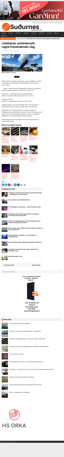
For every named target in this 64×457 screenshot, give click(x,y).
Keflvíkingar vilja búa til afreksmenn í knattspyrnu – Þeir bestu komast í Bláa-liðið (24, 214)
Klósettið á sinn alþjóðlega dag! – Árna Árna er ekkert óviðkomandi (27, 339)
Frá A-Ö (56, 33)
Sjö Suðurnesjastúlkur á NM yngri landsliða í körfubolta (25, 242)
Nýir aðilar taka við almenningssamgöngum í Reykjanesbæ (25, 331)
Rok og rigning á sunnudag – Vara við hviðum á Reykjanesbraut (22, 235)
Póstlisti (51, 22)
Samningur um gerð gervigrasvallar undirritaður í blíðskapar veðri (23, 250)
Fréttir (11, 33)
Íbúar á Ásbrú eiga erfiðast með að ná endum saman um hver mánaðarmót (25, 228)
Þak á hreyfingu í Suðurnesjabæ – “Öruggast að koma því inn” (24, 139)
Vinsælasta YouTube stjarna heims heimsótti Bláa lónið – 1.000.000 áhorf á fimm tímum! (25, 193)
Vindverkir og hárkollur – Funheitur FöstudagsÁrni (14, 139)
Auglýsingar (45, 22)
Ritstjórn (17, 51)
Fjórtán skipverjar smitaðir (16, 354)
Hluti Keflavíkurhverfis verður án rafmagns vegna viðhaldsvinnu (26, 362)
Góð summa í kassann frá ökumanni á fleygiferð (5, 176)
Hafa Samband (58, 22)
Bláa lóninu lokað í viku (15, 256)
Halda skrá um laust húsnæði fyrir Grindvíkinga (21, 377)
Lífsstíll (34, 33)
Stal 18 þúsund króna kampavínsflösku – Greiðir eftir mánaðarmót (33, 158)
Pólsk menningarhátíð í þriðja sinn (33, 138)
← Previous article (8, 265)
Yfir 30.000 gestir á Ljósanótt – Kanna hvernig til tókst (24, 207)
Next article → (36, 265)
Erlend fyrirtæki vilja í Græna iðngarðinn (19, 323)
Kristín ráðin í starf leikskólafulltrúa (19, 200)
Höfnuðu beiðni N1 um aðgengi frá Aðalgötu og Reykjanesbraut (24, 157)
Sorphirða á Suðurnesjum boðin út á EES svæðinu (14, 157)
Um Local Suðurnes (37, 22)
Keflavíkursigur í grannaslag (5, 155)
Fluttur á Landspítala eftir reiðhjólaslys (19, 392)
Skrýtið (3, 36)
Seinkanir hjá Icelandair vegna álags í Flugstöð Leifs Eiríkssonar (15, 176)
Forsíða (3, 33)
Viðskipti (41, 33)
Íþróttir (18, 33)
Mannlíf (26, 33)
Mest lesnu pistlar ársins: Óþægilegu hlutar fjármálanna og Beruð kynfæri (29, 346)
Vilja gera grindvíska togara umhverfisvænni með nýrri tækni (25, 384)
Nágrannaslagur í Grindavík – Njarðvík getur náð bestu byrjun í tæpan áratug (6, 139)
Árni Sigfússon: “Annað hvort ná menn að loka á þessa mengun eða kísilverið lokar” (31, 369)
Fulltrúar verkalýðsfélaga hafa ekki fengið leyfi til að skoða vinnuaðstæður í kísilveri (24, 221)
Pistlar (49, 33)
